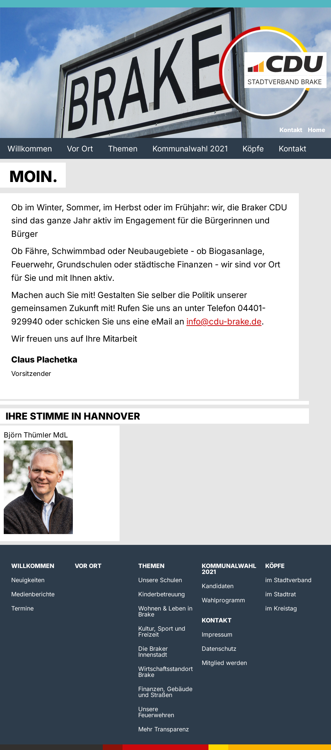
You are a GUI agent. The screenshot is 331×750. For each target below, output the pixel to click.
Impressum (217, 634)
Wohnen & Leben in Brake (165, 611)
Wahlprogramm (223, 600)
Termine (22, 608)
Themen (122, 148)
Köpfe (253, 148)
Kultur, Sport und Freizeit (161, 631)
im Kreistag (281, 608)
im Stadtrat (280, 594)
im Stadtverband (288, 580)
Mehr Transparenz (163, 729)
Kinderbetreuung (161, 594)
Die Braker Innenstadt (153, 651)
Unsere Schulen (160, 580)
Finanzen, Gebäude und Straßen (165, 692)
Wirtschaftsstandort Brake (165, 671)
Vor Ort (80, 148)
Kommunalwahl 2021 (190, 148)
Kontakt (290, 130)
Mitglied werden (224, 662)
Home (316, 130)
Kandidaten (217, 586)
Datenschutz (219, 648)
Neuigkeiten (27, 580)
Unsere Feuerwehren (156, 712)
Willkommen (29, 148)
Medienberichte (33, 594)
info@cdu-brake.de (224, 321)
